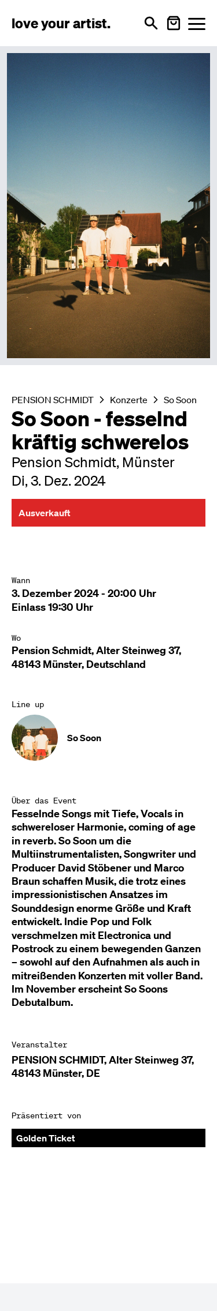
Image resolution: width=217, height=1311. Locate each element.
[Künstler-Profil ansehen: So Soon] (108, 737)
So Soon (180, 399)
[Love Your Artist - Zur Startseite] (61, 23)
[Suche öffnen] (151, 23)
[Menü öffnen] (196, 23)
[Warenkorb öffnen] (173, 23)
